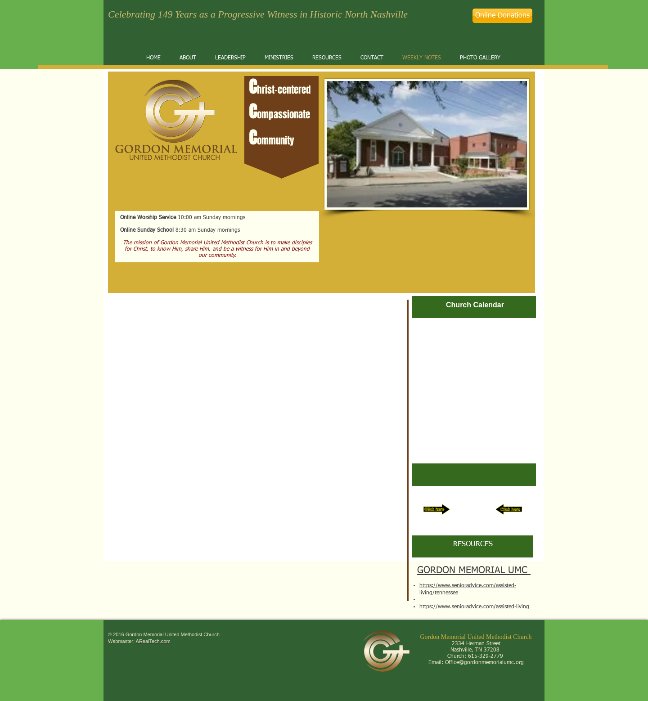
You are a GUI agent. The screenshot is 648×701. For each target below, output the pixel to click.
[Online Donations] (502, 16)
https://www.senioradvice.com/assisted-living (474, 607)
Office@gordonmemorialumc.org (484, 662)
